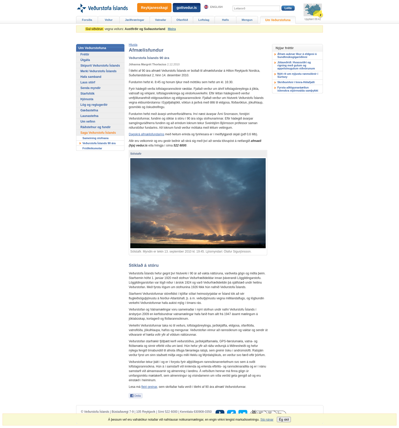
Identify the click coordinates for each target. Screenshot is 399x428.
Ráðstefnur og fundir (95, 127)
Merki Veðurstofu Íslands (98, 71)
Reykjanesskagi (154, 8)
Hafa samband (90, 77)
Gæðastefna (89, 110)
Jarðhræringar (134, 19)
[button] (133, 45)
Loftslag (203, 19)
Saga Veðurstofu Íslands (98, 133)
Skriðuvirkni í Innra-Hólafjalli (296, 82)
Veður (109, 19)
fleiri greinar (149, 387)
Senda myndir (90, 88)
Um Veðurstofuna (277, 20)
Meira (172, 29)
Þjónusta (86, 99)
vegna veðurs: (126, 29)
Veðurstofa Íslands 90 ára (99, 143)
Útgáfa (85, 60)
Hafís (225, 19)
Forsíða (87, 19)
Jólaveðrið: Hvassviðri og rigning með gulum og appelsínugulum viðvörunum (296, 65)
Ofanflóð (182, 19)
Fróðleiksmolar (92, 148)
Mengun (247, 19)
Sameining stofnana (95, 138)
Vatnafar (160, 19)
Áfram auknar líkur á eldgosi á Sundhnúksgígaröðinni (297, 55)
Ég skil (284, 419)
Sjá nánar (266, 419)
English (216, 6)
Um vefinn (87, 121)
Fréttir (84, 54)
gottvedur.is (187, 8)
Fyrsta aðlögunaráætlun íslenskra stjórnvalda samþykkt (297, 89)
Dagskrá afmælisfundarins (146, 134)
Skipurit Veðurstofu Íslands (100, 65)
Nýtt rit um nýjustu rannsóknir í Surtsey (297, 75)
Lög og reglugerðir (94, 105)
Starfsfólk (87, 93)
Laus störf (87, 82)
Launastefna (89, 116)
